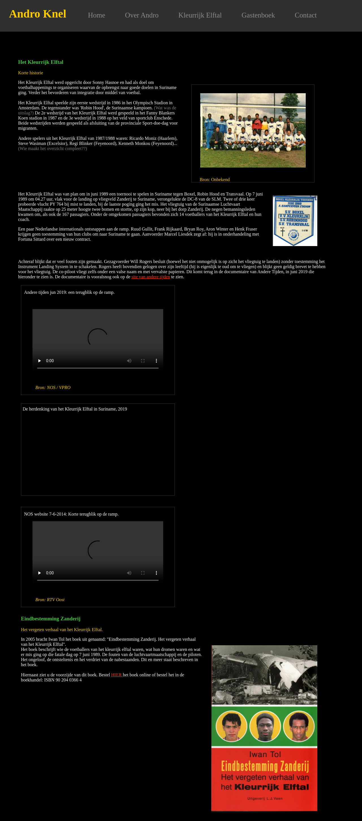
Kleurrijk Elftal (200, 15)
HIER (117, 674)
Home (96, 15)
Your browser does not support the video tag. (98, 341)
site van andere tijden (151, 276)
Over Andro (142, 15)
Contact (306, 15)
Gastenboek (258, 15)
